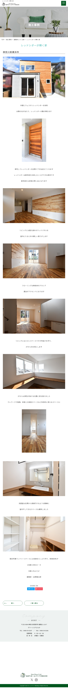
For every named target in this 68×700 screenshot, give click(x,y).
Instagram (39, 588)
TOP (2, 40)
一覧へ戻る (34, 603)
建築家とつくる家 (19, 40)
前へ (12, 603)
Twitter (30, 588)
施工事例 (9, 40)
